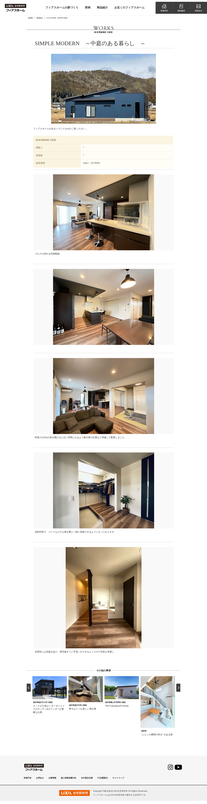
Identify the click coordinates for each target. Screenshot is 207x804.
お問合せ (43, 779)
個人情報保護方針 (78, 779)
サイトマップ (137, 779)
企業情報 (58, 779)
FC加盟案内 (119, 779)
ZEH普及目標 (100, 779)
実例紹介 (39, 18)
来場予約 (28, 779)
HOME (30, 18)
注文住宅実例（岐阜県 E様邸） (57, 18)
